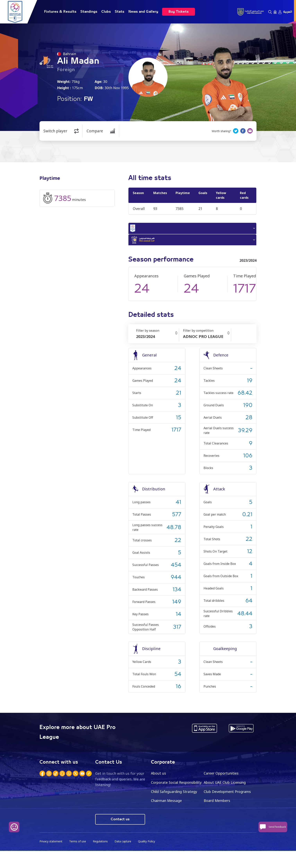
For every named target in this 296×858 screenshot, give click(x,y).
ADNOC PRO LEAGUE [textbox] (203, 337)
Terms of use (78, 848)
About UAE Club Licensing (226, 783)
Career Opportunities (222, 774)
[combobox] (157, 338)
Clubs (106, 11)
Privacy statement (51, 848)
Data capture (123, 848)
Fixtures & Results (60, 11)
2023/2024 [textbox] (145, 337)
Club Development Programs (175, 802)
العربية (287, 11)
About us (158, 774)
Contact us (120, 826)
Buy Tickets (178, 11)
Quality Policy (147, 848)
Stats (119, 11)
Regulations (101, 848)
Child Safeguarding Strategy (227, 793)
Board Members (164, 811)
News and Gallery (143, 11)
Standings (88, 11)
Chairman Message (220, 802)
